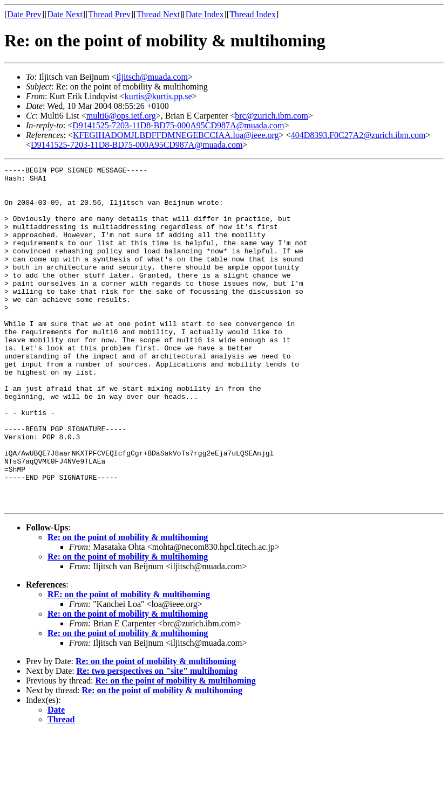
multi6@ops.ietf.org (121, 115)
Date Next (65, 14)
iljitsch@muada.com (152, 76)
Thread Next (158, 14)
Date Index (205, 14)
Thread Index (252, 14)
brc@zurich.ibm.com (271, 115)
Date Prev (24, 14)
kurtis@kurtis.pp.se (158, 96)
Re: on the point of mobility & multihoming (127, 605)
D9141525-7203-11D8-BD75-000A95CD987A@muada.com (178, 125)
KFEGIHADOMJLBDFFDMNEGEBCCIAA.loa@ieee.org (176, 135)
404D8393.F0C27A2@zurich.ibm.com (358, 135)
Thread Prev (109, 14)
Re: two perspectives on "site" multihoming (157, 738)
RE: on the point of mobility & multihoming (128, 662)
